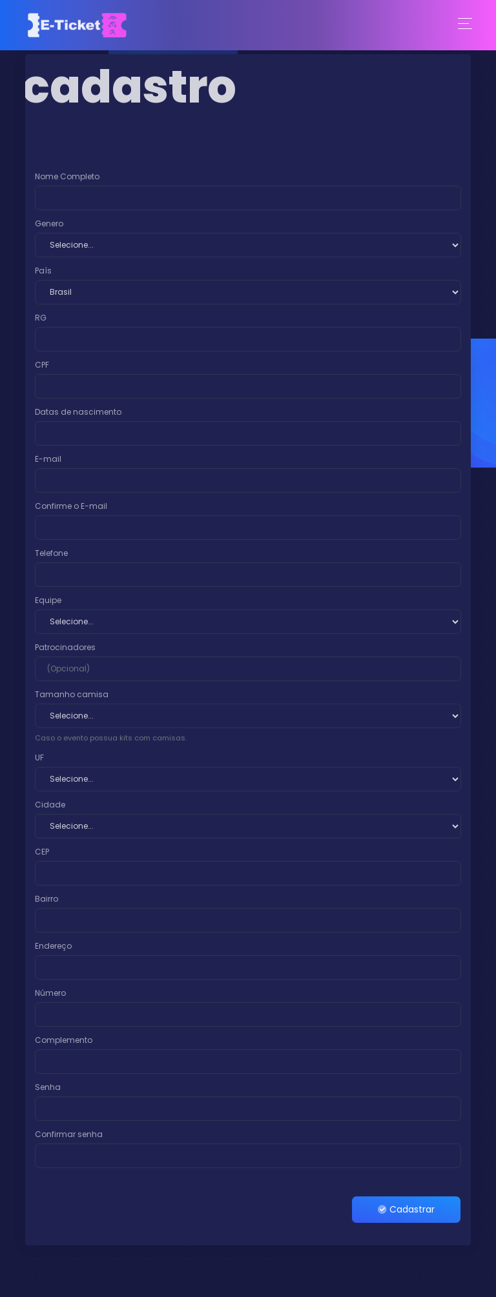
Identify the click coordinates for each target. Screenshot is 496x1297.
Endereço (53, 945)
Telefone (51, 553)
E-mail (48, 458)
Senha (48, 1087)
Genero (49, 223)
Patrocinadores (65, 647)
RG (40, 317)
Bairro (46, 898)
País (43, 270)
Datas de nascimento (78, 411)
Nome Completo (67, 176)
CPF (42, 364)
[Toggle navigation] (465, 25)
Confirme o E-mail (71, 505)
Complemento (63, 1040)
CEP (42, 851)
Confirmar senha (69, 1134)
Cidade (50, 804)
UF (39, 757)
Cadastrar (406, 1209)
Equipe (48, 600)
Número (50, 992)
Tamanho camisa (71, 694)
